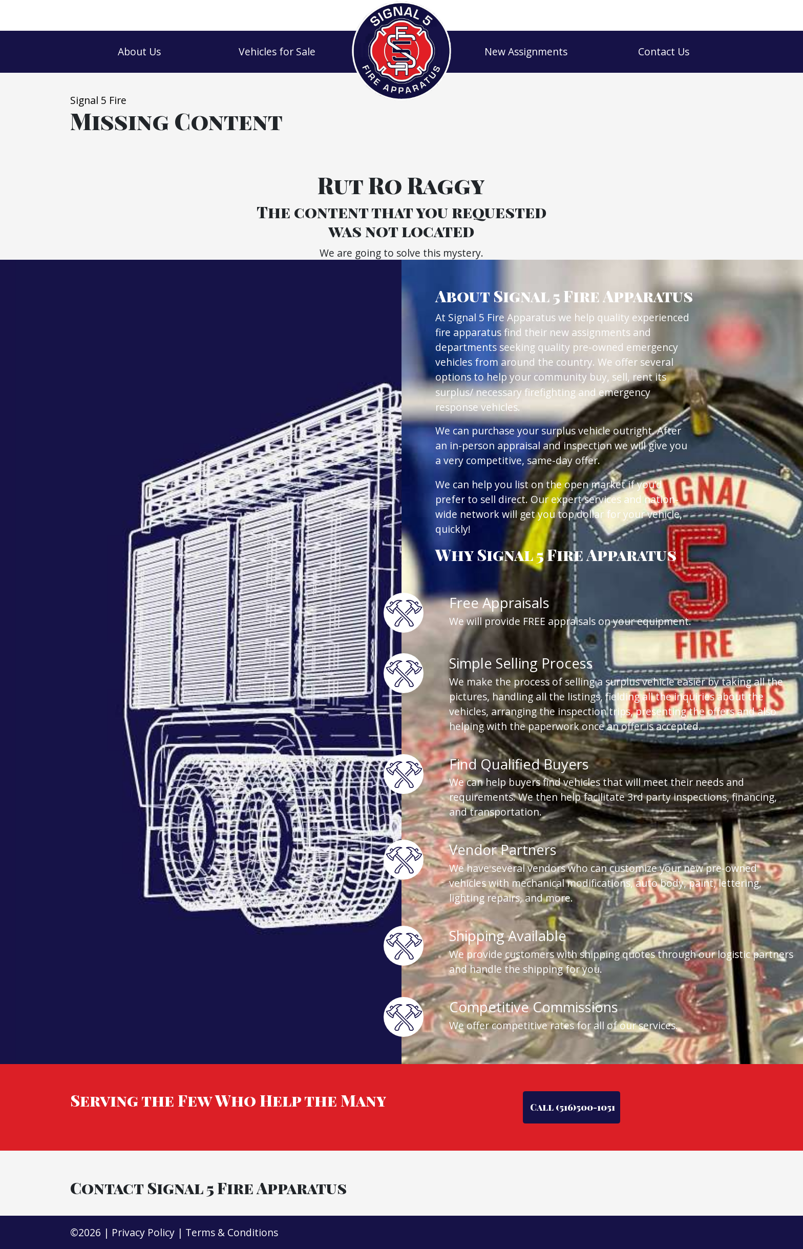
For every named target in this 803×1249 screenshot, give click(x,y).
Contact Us (663, 51)
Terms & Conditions (231, 1232)
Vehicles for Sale (277, 51)
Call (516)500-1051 (571, 1107)
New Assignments (525, 51)
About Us (139, 51)
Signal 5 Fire (98, 100)
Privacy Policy (143, 1232)
